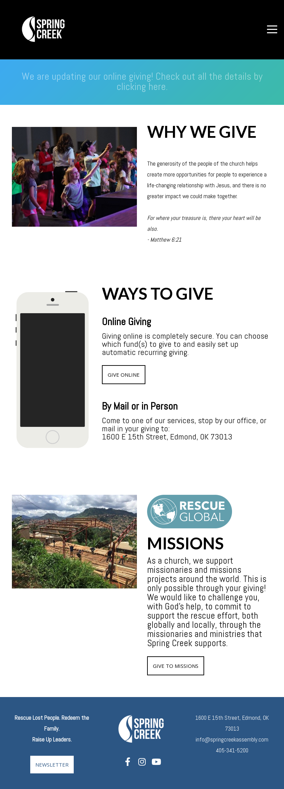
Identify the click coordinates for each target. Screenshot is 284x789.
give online (124, 374)
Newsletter (52, 764)
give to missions (175, 665)
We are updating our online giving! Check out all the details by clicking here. (142, 81)
